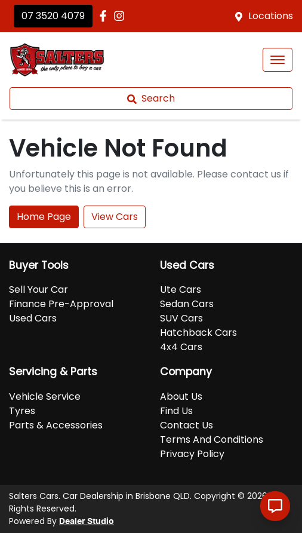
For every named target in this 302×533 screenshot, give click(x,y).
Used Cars (33, 318)
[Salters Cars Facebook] (105, 16)
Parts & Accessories (56, 425)
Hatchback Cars (198, 332)
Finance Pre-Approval (61, 304)
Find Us (176, 411)
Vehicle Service (45, 396)
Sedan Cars (187, 304)
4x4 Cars (181, 347)
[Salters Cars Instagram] (121, 16)
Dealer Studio (86, 521)
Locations (270, 16)
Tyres (22, 411)
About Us (181, 396)
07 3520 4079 (53, 16)
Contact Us (186, 425)
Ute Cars (180, 289)
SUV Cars (181, 318)
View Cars (114, 216)
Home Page (44, 216)
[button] (277, 60)
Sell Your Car (38, 289)
